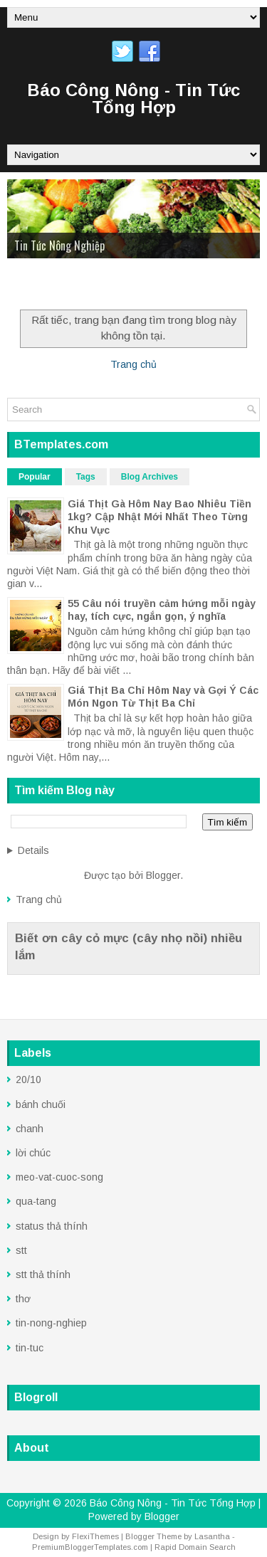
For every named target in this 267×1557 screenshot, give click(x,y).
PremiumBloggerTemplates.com (90, 1547)
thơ (23, 1298)
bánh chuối (41, 1104)
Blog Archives (149, 477)
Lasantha (212, 1536)
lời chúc (33, 1152)
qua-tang (36, 1201)
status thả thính (52, 1226)
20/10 (28, 1079)
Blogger (163, 875)
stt (21, 1250)
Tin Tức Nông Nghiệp (59, 245)
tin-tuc (29, 1347)
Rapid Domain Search (195, 1547)
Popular (35, 477)
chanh (29, 1128)
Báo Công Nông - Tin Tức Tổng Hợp (133, 98)
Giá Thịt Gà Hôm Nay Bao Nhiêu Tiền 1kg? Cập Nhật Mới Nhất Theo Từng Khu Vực (159, 516)
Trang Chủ (38, 286)
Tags (85, 477)
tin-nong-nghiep (51, 1323)
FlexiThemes (95, 1536)
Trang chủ (133, 364)
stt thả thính (43, 1274)
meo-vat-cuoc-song (59, 1177)
